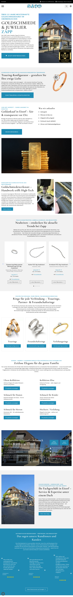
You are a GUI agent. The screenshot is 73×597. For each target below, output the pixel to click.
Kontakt (3, 1)
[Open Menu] (2, 6)
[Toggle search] (66, 6)
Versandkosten (15, 279)
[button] (3, 264)
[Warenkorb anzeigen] (71, 6)
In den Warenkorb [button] (13, 282)
